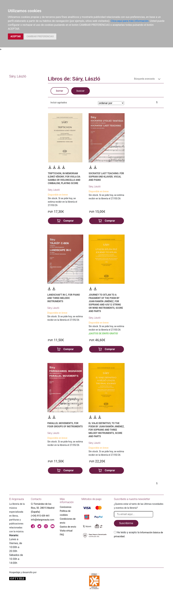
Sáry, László (54, 189)
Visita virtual (66, 530)
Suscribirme (126, 523)
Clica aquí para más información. (130, 20)
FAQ (62, 534)
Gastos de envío (68, 526)
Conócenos (65, 507)
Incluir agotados (59, 102)
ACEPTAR (16, 36)
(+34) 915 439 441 (40, 515)
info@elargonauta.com (42, 519)
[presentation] (139, 546)
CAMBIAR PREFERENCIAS (40, 36)
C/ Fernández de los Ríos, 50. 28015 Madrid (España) (42, 508)
